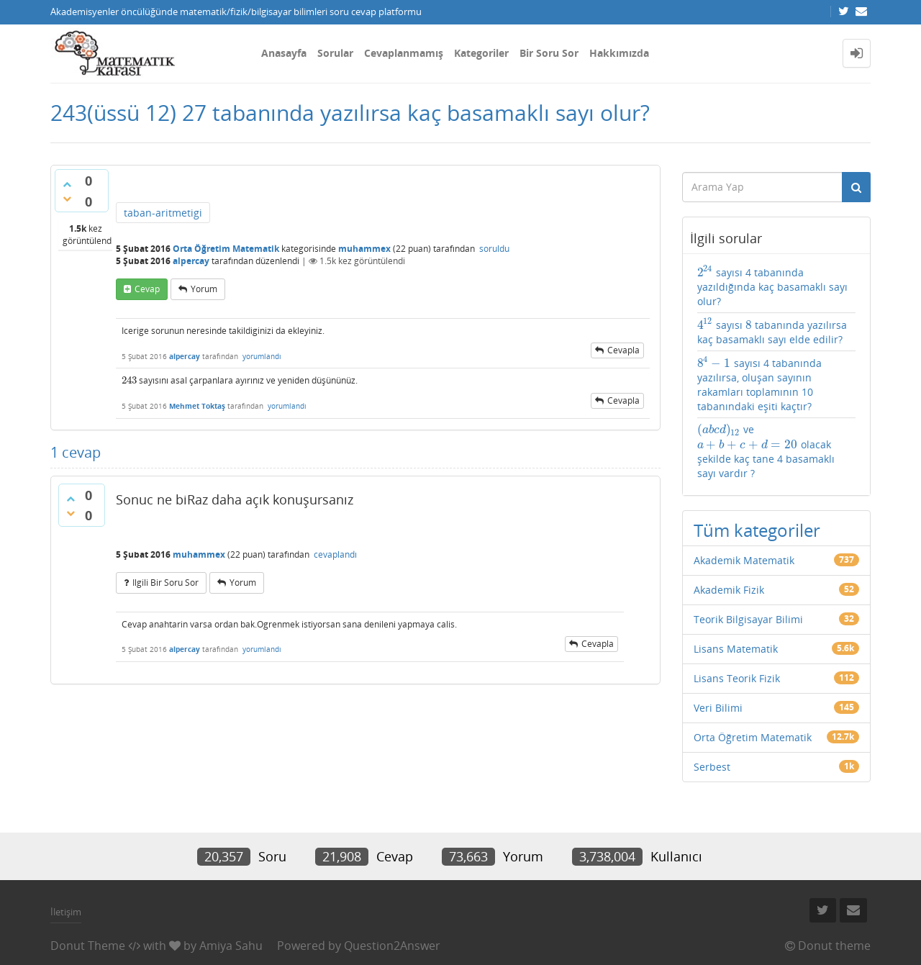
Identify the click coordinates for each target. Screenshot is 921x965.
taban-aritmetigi (163, 212)
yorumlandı (261, 356)
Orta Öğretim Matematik (226, 249)
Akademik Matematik (744, 560)
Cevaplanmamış (403, 53)
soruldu (494, 249)
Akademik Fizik (729, 590)
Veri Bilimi (718, 708)
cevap (147, 289)
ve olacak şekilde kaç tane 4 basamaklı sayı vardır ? (766, 450)
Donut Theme (87, 945)
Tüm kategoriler (757, 530)
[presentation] (129, 380)
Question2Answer (392, 945)
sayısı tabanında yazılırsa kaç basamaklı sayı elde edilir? (772, 331)
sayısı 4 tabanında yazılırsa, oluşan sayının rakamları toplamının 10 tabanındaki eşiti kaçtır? (759, 384)
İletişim (65, 911)
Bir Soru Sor (549, 53)
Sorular (335, 53)
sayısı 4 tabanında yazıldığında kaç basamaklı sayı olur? (772, 286)
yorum (204, 289)
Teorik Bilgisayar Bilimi (748, 619)
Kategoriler (481, 53)
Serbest (712, 767)
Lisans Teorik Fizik (737, 678)
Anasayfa (284, 53)
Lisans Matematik (736, 649)
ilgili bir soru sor (165, 582)
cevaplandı (335, 554)
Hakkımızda (619, 53)
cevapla (623, 350)
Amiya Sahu (231, 945)
